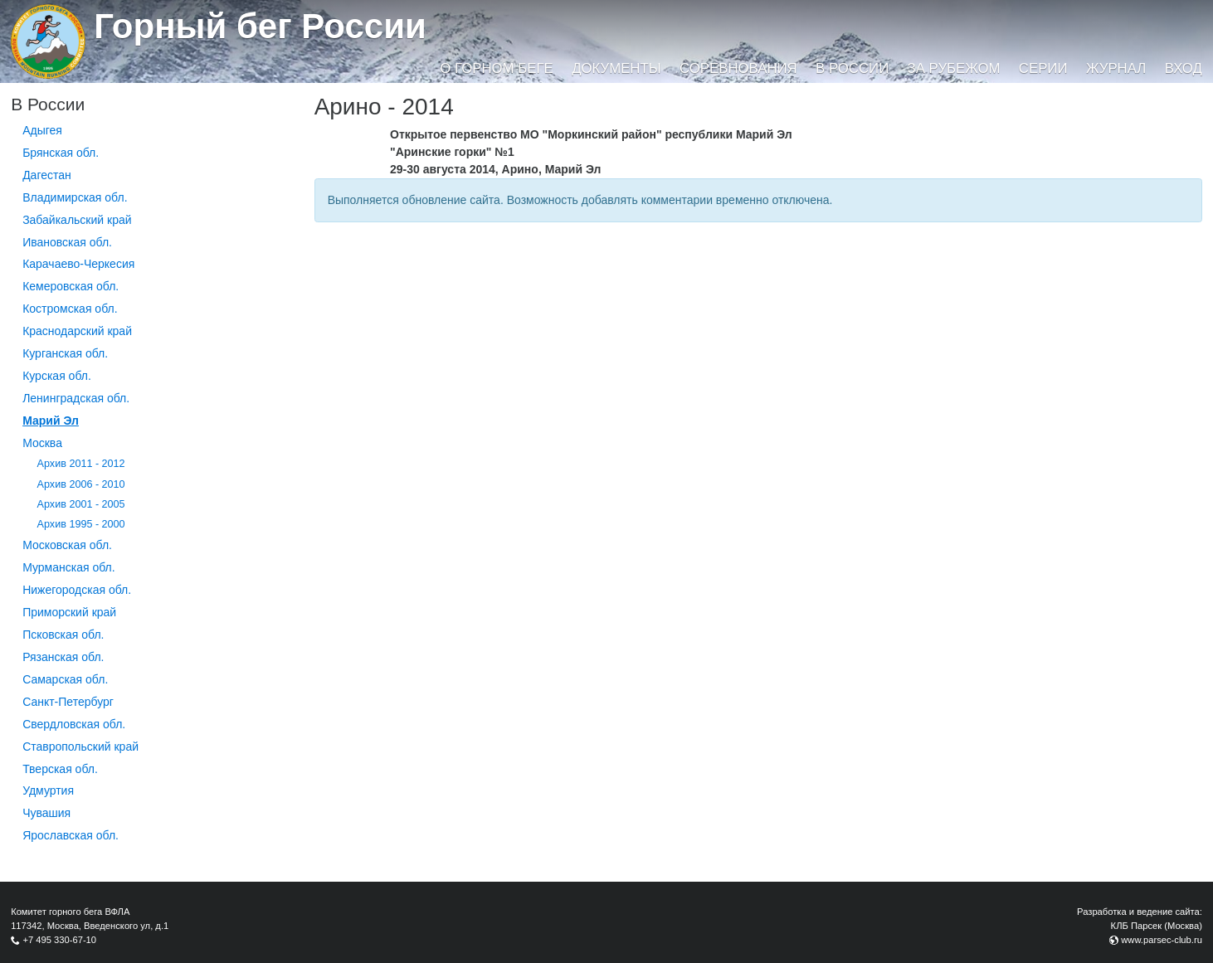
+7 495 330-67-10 (59, 940)
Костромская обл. (69, 308)
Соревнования (738, 68)
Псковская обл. (63, 634)
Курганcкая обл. (65, 353)
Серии (1043, 68)
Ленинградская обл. (75, 398)
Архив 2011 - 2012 (81, 463)
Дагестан (46, 175)
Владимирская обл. (74, 197)
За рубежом (954, 68)
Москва (42, 443)
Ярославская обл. (70, 835)
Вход (1183, 68)
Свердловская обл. (73, 724)
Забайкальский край (76, 219)
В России (852, 68)
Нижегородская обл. (76, 589)
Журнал (1116, 68)
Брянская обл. (60, 152)
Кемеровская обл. (70, 286)
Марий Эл (50, 420)
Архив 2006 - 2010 (81, 484)
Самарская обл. (65, 679)
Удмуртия (48, 790)
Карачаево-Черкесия (78, 263)
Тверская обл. (60, 769)
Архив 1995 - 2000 (81, 524)
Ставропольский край (80, 746)
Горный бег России (260, 26)
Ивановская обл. (67, 242)
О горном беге (496, 68)
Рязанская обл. (63, 657)
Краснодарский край (77, 331)
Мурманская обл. (68, 567)
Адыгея (42, 130)
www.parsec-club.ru (1161, 940)
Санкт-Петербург (68, 701)
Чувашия (46, 813)
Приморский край (69, 612)
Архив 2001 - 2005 (81, 504)
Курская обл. (56, 375)
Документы (616, 68)
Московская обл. (67, 545)
